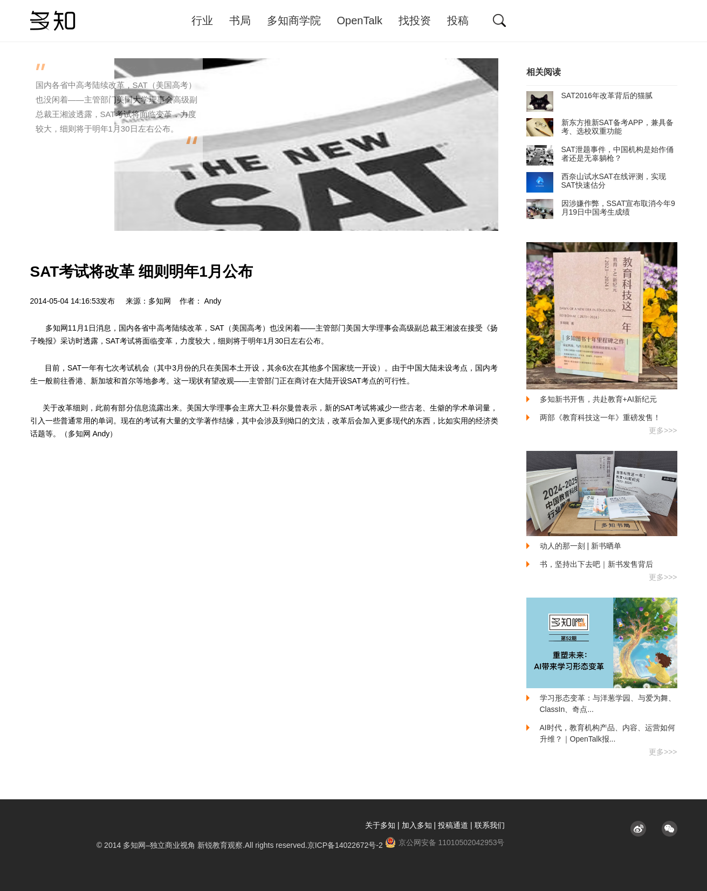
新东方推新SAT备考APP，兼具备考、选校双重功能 (600, 126)
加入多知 (417, 825)
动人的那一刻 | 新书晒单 (580, 546)
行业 (202, 20)
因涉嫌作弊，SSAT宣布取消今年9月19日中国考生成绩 (600, 207)
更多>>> (663, 430)
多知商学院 (294, 20)
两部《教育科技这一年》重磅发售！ (600, 417)
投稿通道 (453, 825)
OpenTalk (360, 20)
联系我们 (490, 825)
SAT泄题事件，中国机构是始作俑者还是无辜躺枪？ (600, 153)
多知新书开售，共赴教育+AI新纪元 (598, 399)
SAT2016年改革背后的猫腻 (589, 95)
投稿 (458, 20)
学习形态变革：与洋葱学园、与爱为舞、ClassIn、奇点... (608, 704)
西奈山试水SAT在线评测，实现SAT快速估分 (596, 180)
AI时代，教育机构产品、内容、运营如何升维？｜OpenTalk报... (607, 733)
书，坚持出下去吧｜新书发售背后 (596, 564)
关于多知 (380, 825)
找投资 (415, 20)
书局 (240, 20)
